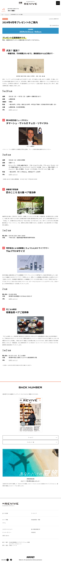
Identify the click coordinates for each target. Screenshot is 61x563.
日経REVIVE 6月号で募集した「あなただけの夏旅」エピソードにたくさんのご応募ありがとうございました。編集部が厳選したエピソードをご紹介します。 (30, 467)
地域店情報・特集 (35, 519)
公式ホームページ (13, 110)
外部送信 (33, 532)
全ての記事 (5, 513)
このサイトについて (7, 529)
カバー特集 (5, 519)
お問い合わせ (5, 535)
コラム (4, 523)
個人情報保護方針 (35, 529)
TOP (2, 14)
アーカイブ (30, 437)
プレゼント (7, 14)
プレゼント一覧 (30, 442)
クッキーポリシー (6, 532)
